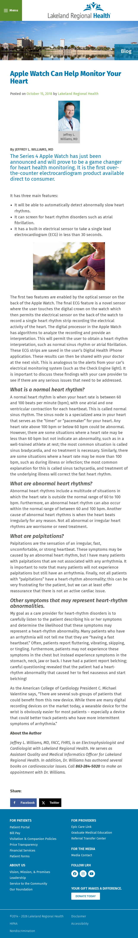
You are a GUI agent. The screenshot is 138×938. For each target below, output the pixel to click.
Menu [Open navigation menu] (11, 10)
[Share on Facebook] (23, 802)
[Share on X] (50, 802)
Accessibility (80, 924)
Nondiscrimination (22, 931)
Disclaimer (78, 916)
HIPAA (13, 924)
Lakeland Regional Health (78, 94)
